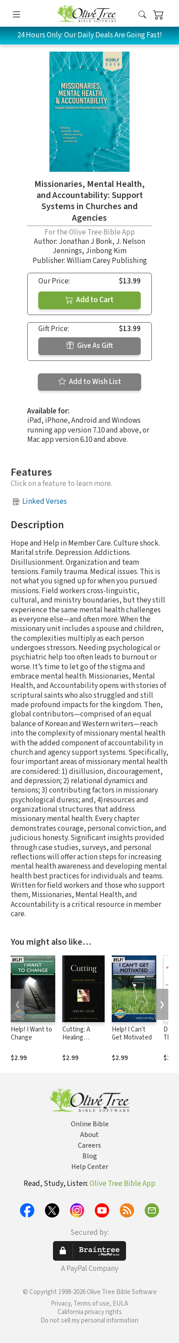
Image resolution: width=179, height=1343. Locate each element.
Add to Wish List (89, 381)
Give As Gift (89, 345)
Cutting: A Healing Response (76, 1038)
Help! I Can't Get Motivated (132, 1034)
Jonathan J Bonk (85, 241)
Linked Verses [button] (44, 501)
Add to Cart (89, 300)
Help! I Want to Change (31, 1034)
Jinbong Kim (105, 251)
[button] (142, 15)
